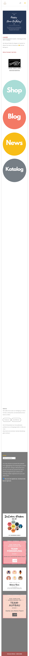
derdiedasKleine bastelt (10, 39)
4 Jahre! (5, 37)
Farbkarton (6, 420)
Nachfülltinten (16, 420)
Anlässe (8, 40)
